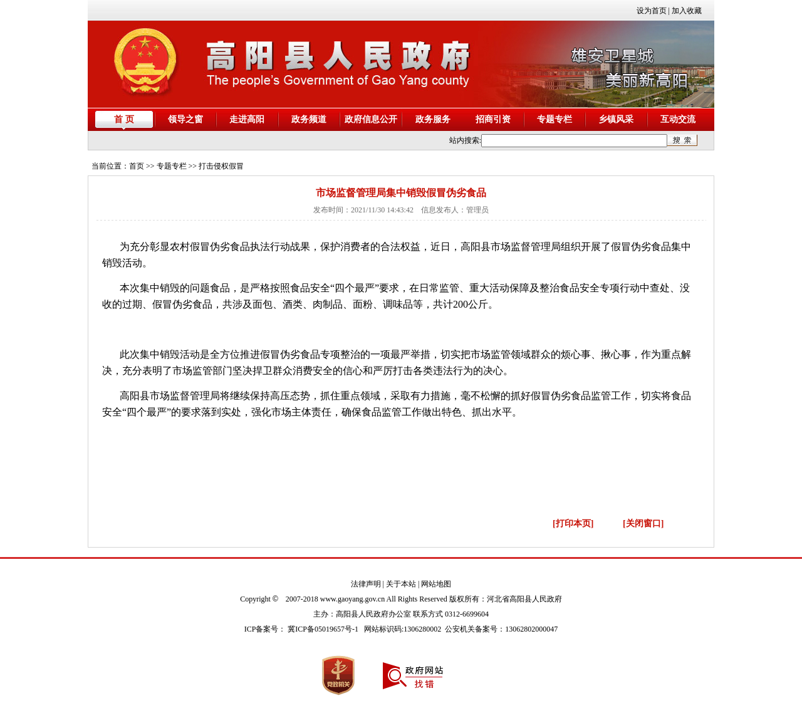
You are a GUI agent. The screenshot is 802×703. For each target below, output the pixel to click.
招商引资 (493, 119)
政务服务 (432, 119)
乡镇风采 (615, 119)
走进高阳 (246, 119)
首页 (136, 166)
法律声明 (366, 584)
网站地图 (436, 584)
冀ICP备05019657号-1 (323, 629)
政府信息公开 (371, 119)
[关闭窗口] (643, 523)
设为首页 (652, 10)
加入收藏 (687, 10)
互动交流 (677, 119)
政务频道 (308, 119)
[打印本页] (573, 523)
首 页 (124, 119)
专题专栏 (554, 119)
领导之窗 (185, 119)
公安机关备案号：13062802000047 (501, 629)
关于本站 (401, 584)
